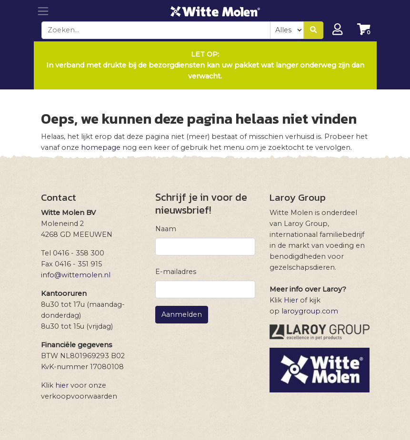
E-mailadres (175, 271)
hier (62, 385)
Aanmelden (181, 314)
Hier (291, 300)
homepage (100, 147)
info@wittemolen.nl (75, 275)
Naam (165, 229)
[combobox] (156, 30)
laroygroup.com (309, 311)
